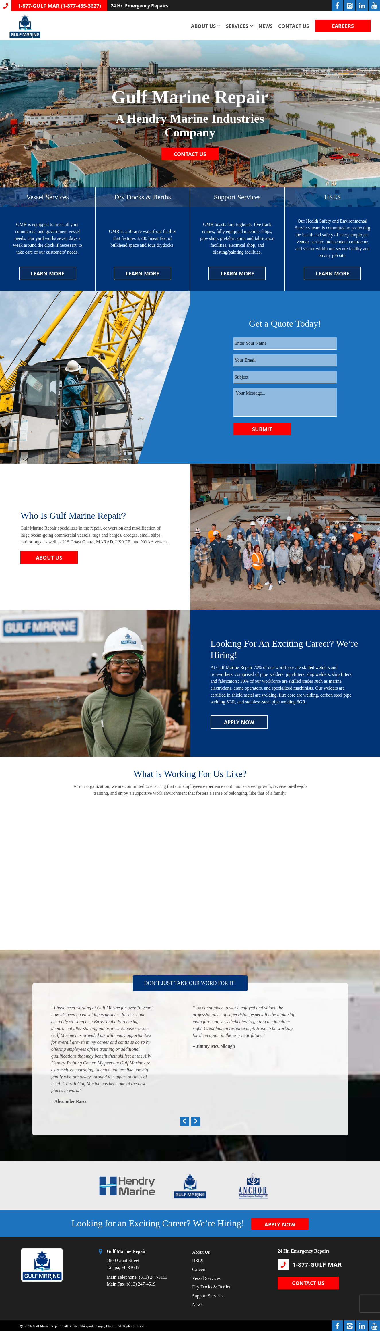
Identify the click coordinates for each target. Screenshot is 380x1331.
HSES (197, 1259)
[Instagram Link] (349, 5)
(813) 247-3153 (153, 1276)
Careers (199, 1268)
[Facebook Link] (337, 5)
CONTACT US (190, 155)
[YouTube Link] (374, 5)
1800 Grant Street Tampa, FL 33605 (126, 1258)
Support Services (207, 1294)
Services (235, 26)
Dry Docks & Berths (211, 1286)
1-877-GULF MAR (310, 1263)
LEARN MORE (47, 273)
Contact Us (291, 26)
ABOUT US (49, 557)
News (263, 26)
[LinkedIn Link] (362, 5)
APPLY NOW (239, 722)
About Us (201, 26)
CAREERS (342, 25)
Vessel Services (206, 1277)
